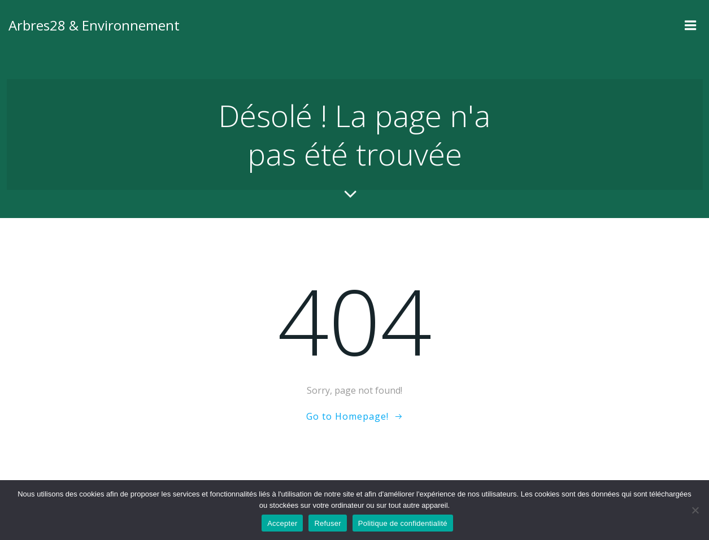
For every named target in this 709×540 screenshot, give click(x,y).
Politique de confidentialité (402, 523)
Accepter (282, 523)
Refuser (327, 523)
